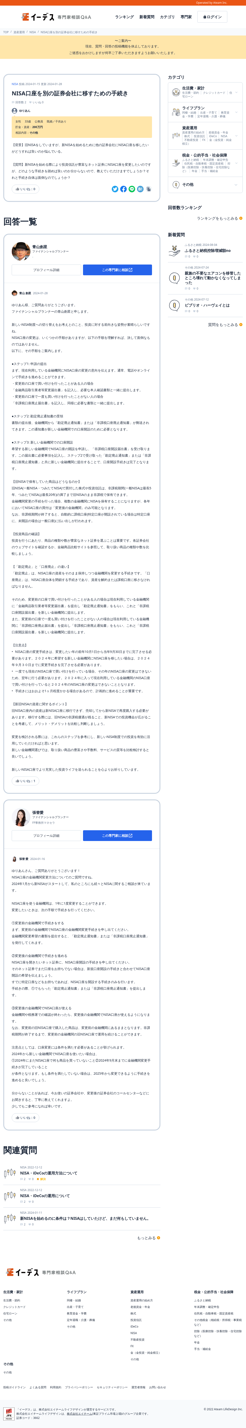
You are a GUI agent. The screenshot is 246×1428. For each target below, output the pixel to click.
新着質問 (146, 17)
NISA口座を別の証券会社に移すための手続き (69, 32)
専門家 (186, 17)
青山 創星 (25, 293)
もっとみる (148, 1238)
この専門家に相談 (117, 270)
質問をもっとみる (225, 324)
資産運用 (19, 32)
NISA (32, 32)
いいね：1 (25, 781)
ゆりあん (24, 111)
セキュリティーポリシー (112, 1387)
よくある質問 (37, 1387)
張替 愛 (23, 859)
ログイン (212, 16)
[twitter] (115, 189)
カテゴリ (167, 17)
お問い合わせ (157, 1387)
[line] (132, 189)
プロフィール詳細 (46, 270)
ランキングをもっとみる (220, 218)
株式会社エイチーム (79, 1414)
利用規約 (55, 1387)
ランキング (124, 17)
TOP (6, 32)
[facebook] (123, 189)
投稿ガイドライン (14, 1387)
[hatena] (140, 189)
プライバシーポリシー (79, 1387)
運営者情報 (138, 1387)
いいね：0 (25, 189)
